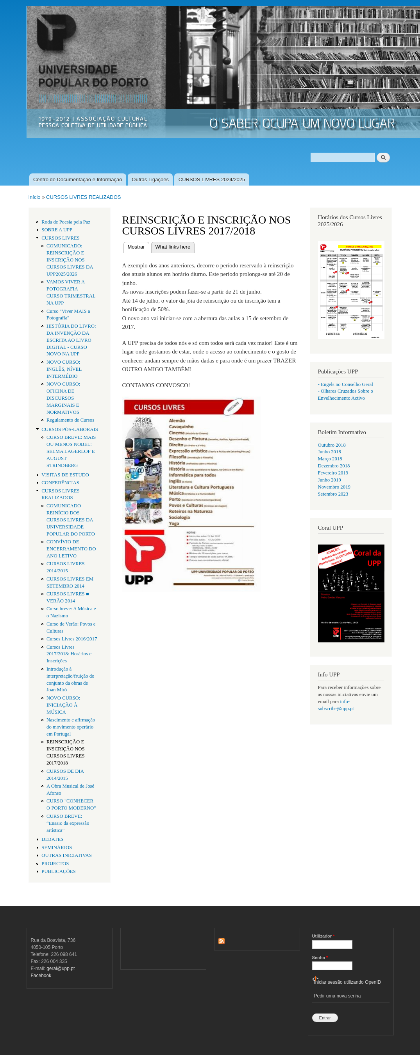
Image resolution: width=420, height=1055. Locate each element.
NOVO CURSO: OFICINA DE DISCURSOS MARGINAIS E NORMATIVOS (63, 398)
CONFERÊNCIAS (60, 482)
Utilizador (323, 936)
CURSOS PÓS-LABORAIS (69, 429)
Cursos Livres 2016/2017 (71, 639)
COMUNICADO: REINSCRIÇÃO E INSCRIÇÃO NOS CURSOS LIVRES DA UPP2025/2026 (69, 260)
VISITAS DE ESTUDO (65, 475)
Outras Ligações (150, 179)
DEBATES (52, 839)
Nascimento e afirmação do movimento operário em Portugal (70, 727)
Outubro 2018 (332, 445)
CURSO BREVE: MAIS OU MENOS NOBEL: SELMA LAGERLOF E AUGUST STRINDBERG (71, 451)
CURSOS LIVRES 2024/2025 (212, 179)
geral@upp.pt (60, 968)
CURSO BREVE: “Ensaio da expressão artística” (67, 823)
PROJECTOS (55, 863)
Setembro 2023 (333, 494)
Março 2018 (330, 459)
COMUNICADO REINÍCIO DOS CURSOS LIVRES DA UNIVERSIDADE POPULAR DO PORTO (70, 520)
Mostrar (138, 246)
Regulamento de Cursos (70, 420)
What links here (173, 247)
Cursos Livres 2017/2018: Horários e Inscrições (68, 654)
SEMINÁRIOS (56, 847)
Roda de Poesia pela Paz (65, 222)
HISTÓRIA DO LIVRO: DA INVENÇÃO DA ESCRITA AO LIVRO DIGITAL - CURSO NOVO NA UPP (71, 340)
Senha (320, 957)
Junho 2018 (329, 451)
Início (35, 197)
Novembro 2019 (334, 487)
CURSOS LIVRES (60, 238)
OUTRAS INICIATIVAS (66, 855)
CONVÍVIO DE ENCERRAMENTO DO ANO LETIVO (71, 549)
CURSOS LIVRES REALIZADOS (83, 197)
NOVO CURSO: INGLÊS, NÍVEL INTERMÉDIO (64, 369)
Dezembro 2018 (334, 466)
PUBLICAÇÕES (58, 871)
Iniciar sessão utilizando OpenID (347, 982)
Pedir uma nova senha (337, 996)
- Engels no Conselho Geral (345, 384)
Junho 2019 (329, 480)
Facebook (41, 975)
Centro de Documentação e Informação (77, 179)
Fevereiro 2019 (333, 473)
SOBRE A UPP (56, 230)
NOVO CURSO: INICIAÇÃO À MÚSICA (63, 705)
